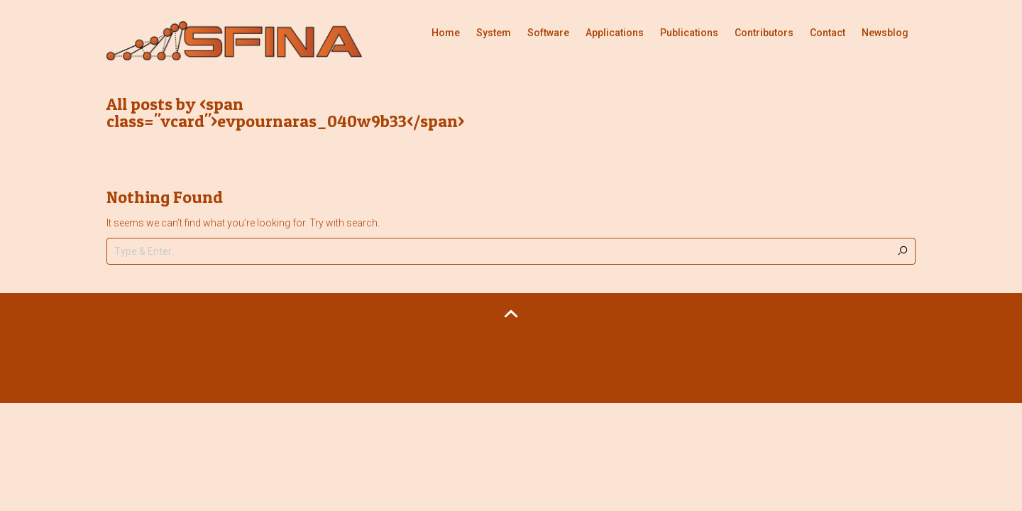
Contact (827, 32)
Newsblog (885, 32)
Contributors (764, 32)
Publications (689, 32)
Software (548, 32)
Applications (615, 32)
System (493, 32)
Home (446, 32)
